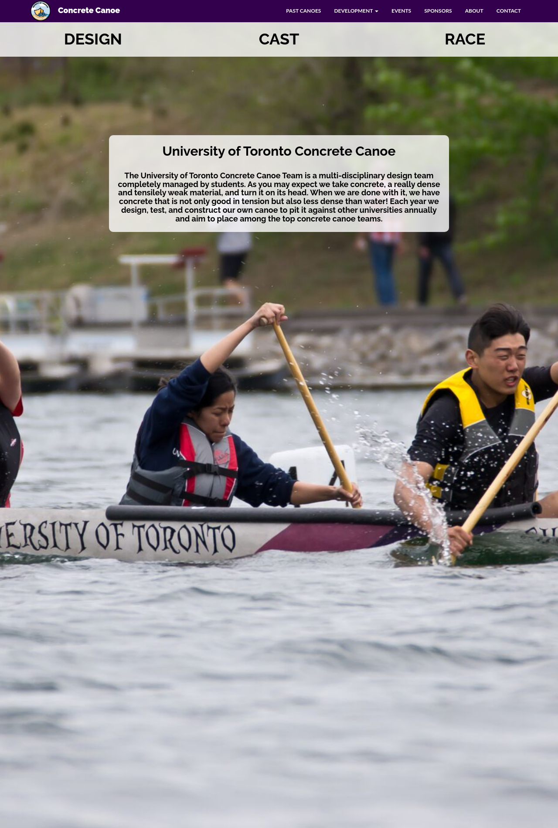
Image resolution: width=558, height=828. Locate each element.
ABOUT (474, 10)
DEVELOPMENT (356, 10)
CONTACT (509, 10)
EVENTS (401, 10)
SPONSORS (438, 10)
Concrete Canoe (75, 11)
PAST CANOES (303, 10)
